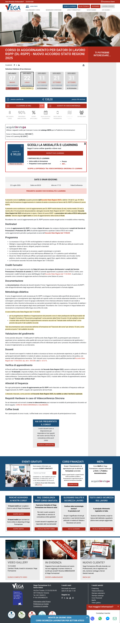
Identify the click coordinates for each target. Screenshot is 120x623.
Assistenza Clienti (108, 2)
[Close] (118, 606)
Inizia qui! (86, 577)
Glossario (95, 6)
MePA (94, 600)
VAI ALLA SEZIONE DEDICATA (101, 529)
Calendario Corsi (33, 10)
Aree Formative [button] (73, 10)
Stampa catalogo (98, 595)
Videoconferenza (98, 591)
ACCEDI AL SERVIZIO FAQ (46, 445)
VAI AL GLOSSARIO (74, 529)
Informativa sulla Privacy (42, 602)
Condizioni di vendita (40, 606)
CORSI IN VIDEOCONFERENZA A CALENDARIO (32, 405)
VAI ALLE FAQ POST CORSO (46, 529)
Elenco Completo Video (17, 577)
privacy (40, 485)
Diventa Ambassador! (54, 577)
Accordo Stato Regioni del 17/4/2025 (58, 274)
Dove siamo (91, 10)
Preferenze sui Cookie (41, 604)
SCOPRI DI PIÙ (73, 484)
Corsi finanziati (97, 598)
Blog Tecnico (84, 6)
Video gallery (96, 603)
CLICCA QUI (29, 2)
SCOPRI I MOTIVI (18, 514)
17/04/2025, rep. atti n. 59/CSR (24, 361)
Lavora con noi (108, 6)
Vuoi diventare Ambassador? (14, 2)
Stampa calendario (98, 593)
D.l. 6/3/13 (43, 361)
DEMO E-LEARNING (70, 6)
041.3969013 (41, 595)
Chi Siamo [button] (106, 10)
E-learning (95, 588)
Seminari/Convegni (53, 10)
